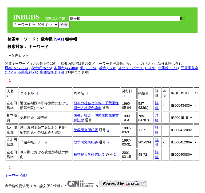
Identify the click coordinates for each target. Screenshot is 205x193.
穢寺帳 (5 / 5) (41, 68)
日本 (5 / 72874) (17, 68)
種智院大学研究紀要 (89, 154)
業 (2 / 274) (88, 68)
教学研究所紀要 (86, 130)
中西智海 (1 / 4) (52, 72)
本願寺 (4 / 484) (66, 68)
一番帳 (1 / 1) (168, 68)
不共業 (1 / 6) (28, 72)
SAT (59, 39)
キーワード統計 (17, 176)
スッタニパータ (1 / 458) (137, 68)
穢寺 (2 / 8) (107, 68)
